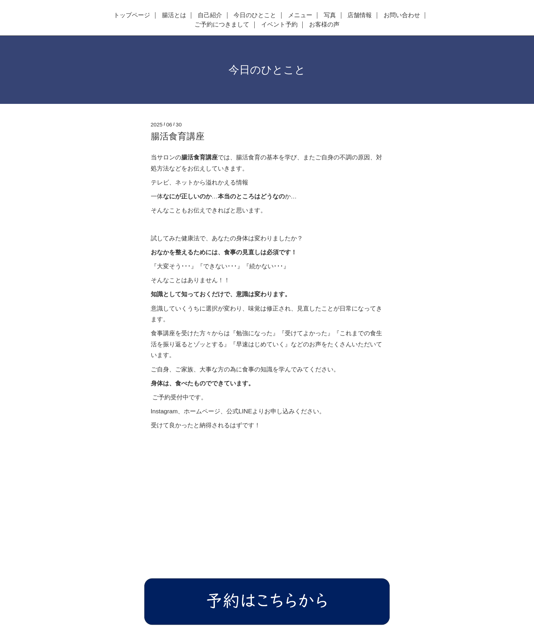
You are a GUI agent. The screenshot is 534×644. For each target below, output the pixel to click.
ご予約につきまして (221, 24)
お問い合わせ (402, 15)
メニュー (300, 15)
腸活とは (174, 15)
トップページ (132, 15)
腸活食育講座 (178, 136)
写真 (330, 15)
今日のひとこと (255, 15)
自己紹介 (210, 15)
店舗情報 (359, 15)
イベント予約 (279, 24)
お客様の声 (324, 24)
